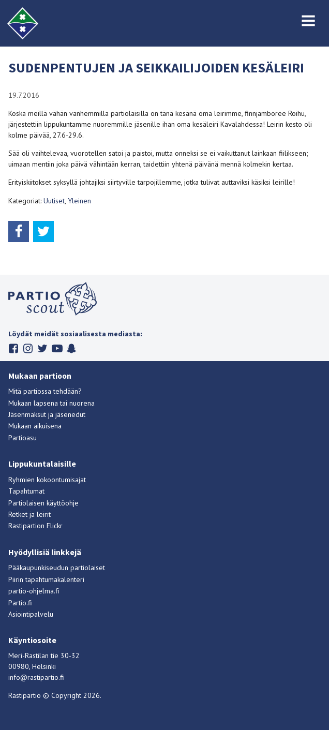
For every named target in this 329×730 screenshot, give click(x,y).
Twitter (42, 348)
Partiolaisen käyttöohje (43, 503)
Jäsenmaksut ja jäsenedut (46, 414)
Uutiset (54, 200)
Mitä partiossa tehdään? (45, 391)
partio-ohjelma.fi (33, 590)
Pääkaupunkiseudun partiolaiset (56, 567)
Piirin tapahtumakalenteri (46, 579)
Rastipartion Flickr (35, 525)
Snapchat (71, 348)
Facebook (13, 348)
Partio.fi (20, 602)
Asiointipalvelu (30, 614)
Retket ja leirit (29, 514)
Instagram (28, 348)
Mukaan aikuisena (35, 425)
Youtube (57, 348)
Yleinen (79, 200)
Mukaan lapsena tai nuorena (51, 403)
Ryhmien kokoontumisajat (47, 479)
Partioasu (22, 437)
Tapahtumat (26, 491)
